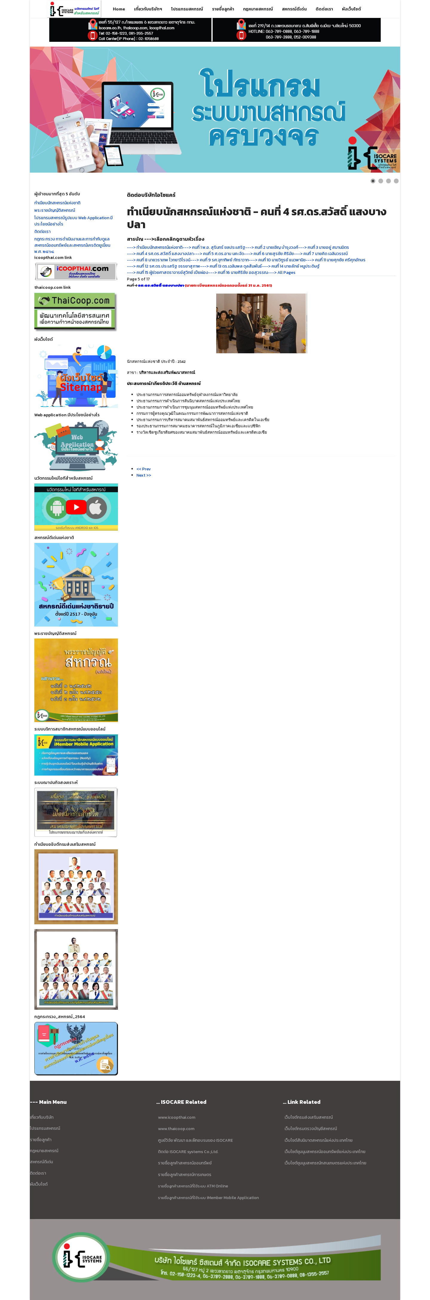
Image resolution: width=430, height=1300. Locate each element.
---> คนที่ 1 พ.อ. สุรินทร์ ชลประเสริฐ (213, 247)
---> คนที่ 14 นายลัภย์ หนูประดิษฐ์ (291, 266)
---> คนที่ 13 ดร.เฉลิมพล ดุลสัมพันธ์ (231, 266)
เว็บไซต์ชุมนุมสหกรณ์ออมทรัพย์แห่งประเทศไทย (325, 1152)
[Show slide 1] (373, 181)
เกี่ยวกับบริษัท (41, 1117)
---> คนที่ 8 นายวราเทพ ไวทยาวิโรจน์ (158, 260)
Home (119, 9)
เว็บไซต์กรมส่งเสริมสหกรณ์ (309, 1117)
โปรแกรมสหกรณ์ (187, 9)
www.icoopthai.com (176, 1117)
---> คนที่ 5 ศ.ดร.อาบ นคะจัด (219, 254)
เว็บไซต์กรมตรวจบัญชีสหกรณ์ (310, 1129)
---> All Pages (281, 272)
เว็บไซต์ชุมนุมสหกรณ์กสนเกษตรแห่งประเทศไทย (325, 1163)
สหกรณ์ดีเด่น (294, 9)
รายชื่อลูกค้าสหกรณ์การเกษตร (184, 1175)
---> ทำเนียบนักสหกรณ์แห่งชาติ (154, 247)
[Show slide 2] (380, 181)
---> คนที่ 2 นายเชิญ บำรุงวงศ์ (271, 247)
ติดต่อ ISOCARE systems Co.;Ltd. (188, 1152)
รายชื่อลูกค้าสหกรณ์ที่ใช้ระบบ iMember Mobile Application (208, 1198)
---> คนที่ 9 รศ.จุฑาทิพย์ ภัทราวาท (219, 260)
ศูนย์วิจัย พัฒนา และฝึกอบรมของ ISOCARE (195, 1140)
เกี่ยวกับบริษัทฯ (148, 9)
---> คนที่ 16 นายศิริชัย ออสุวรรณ (238, 272)
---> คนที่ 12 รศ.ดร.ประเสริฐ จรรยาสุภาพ (163, 266)
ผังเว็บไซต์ (351, 9)
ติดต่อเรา (324, 9)
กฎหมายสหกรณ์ (258, 9)
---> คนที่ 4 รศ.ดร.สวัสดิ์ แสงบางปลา (160, 254)
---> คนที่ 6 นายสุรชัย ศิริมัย (269, 254)
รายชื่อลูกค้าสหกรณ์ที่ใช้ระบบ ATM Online (193, 1186)
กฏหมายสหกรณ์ (44, 1151)
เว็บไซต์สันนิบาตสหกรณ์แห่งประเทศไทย (319, 1140)
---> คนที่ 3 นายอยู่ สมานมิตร (323, 247)
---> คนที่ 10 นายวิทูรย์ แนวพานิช (277, 260)
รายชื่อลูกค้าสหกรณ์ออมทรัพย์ (185, 1163)
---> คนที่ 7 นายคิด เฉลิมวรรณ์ (321, 254)
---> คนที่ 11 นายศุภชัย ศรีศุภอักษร (335, 260)
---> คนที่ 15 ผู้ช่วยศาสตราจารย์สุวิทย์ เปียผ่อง (167, 272)
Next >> (143, 475)
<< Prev (143, 469)
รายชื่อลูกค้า (223, 9)
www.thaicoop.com (175, 1129)
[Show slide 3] (388, 181)
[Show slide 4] (396, 181)
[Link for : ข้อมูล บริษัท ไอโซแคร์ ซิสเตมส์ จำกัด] (215, 110)
